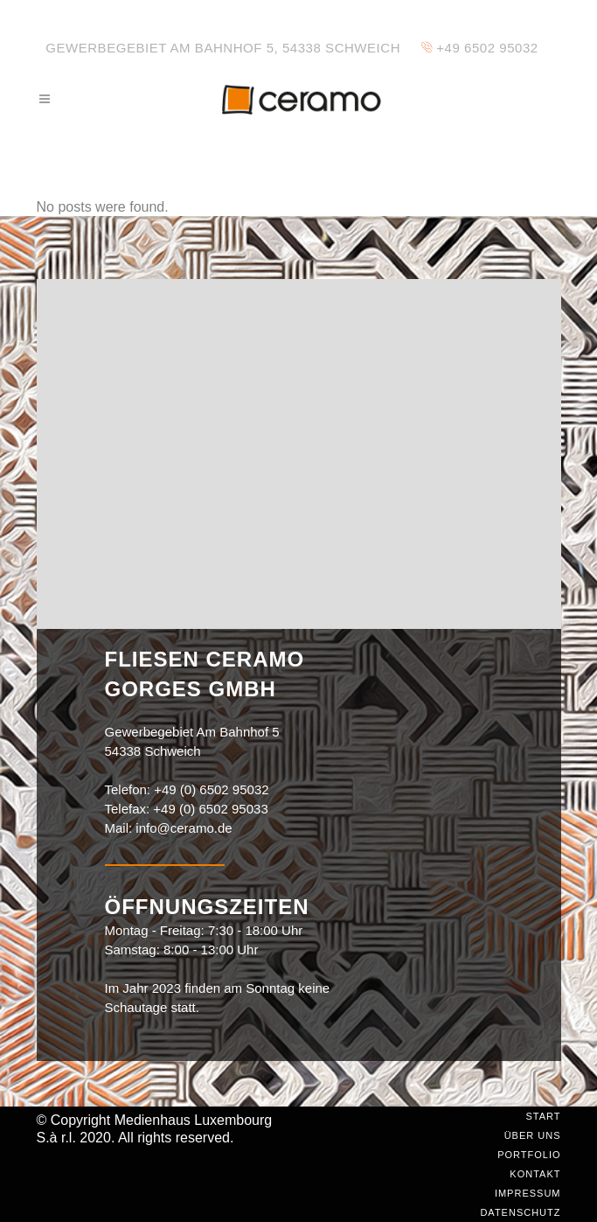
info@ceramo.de (183, 827)
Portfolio (528, 1154)
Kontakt (535, 1174)
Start (542, 1116)
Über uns (532, 1135)
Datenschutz (520, 1212)
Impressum (528, 1193)
